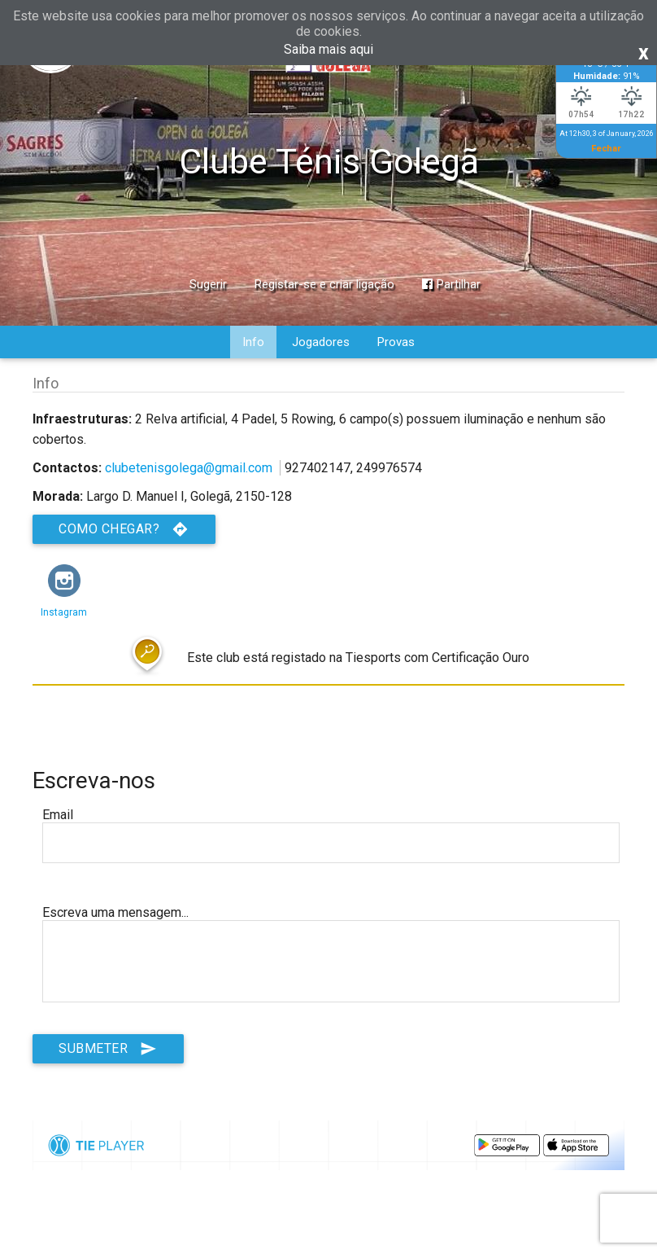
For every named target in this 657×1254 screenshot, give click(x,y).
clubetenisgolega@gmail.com (188, 468)
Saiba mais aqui (328, 49)
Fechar (606, 148)
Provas (396, 342)
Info (253, 342)
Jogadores (321, 342)
